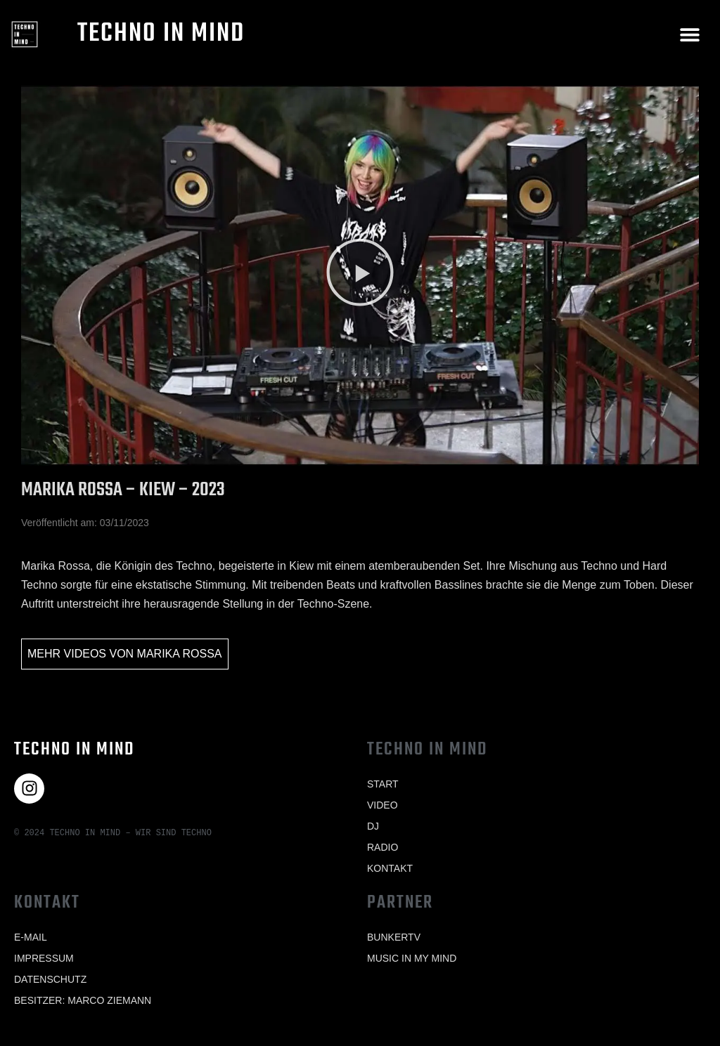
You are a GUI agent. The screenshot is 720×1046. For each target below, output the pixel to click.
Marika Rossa (179, 654)
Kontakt (390, 868)
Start (383, 784)
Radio (382, 847)
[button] (690, 34)
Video (382, 805)
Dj (373, 826)
